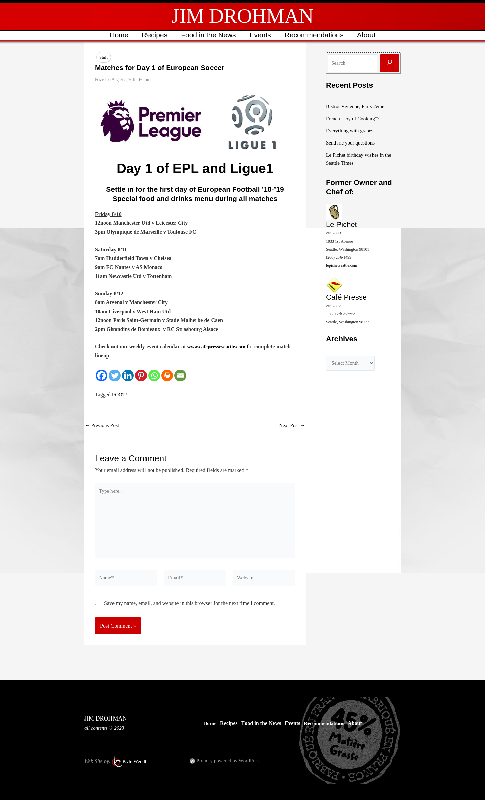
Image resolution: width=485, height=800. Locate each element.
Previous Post (103, 425)
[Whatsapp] (154, 375)
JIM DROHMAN (242, 16)
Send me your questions (352, 143)
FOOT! (120, 395)
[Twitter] (115, 375)
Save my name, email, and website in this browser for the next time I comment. (189, 609)
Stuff (103, 57)
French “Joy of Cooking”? (354, 118)
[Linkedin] (128, 375)
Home (117, 35)
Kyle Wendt (135, 761)
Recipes (153, 35)
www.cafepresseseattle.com (218, 347)
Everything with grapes (351, 130)
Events (260, 35)
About (368, 35)
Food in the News (208, 35)
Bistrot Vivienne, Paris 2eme (357, 106)
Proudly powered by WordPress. (231, 760)
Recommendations (315, 35)
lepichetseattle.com (341, 265)
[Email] (180, 375)
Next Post (291, 425)
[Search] (389, 63)
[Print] (167, 375)
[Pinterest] (141, 375)
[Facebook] (101, 375)
